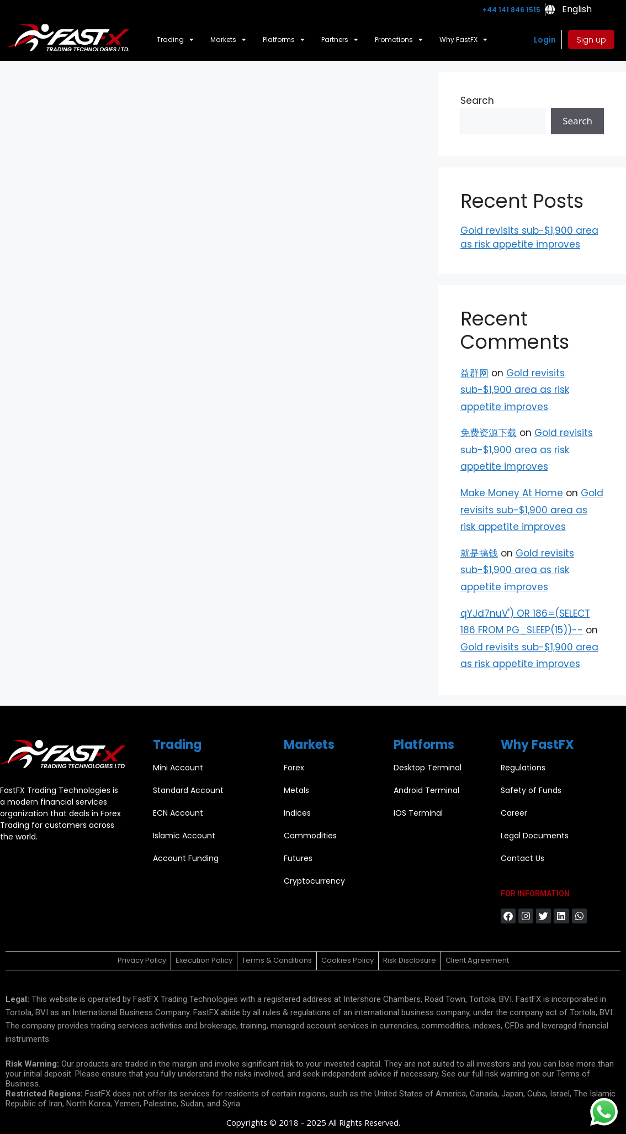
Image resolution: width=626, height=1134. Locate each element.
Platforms (284, 40)
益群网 (474, 373)
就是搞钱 (479, 553)
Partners (339, 40)
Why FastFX (463, 40)
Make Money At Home (511, 493)
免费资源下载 (488, 432)
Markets (228, 40)
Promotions (399, 40)
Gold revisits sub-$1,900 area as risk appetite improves (529, 237)
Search (477, 100)
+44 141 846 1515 (511, 9)
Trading (175, 40)
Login (545, 39)
